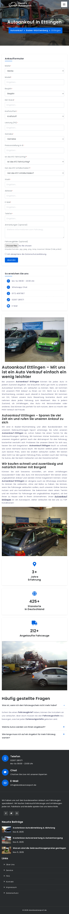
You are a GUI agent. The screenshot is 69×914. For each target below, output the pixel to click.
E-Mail (8, 202)
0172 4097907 (18, 293)
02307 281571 (18, 299)
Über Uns (10, 864)
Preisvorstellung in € (14, 145)
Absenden (11, 260)
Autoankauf (16, 30)
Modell (8, 77)
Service (9, 870)
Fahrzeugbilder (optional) (16, 241)
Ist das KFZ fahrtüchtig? (16, 157)
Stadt (7, 179)
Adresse (9, 191)
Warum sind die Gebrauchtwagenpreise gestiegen (39, 848)
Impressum (11, 887)
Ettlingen (56, 30)
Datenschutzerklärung (35, 254)
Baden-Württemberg (37, 30)
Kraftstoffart (11, 111)
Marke (8, 66)
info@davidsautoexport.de (23, 785)
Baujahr (8, 88)
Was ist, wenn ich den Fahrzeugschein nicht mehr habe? (29, 705)
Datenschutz (12, 893)
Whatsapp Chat (19, 287)
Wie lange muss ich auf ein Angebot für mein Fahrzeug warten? (28, 736)
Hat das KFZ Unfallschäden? (18, 168)
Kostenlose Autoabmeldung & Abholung (34, 827)
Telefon (9, 213)
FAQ (8, 876)
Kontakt (10, 881)
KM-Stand (10, 100)
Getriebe (9, 134)
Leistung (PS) (11, 122)
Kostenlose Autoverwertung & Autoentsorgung (38, 838)
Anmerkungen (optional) (16, 225)
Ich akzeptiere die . (27, 254)
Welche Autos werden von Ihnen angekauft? (23, 727)
